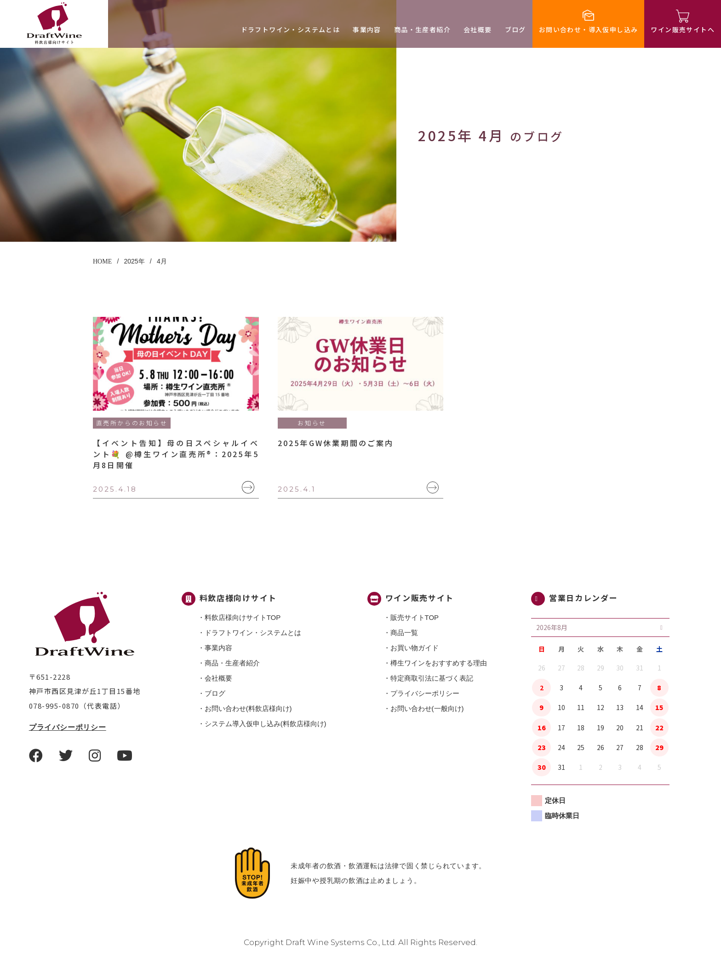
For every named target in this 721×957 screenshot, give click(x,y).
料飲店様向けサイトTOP (243, 617)
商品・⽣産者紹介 (422, 29)
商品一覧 (404, 632)
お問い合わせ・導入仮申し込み (588, 29)
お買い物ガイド (414, 648)
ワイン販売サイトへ (683, 29)
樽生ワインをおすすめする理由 (438, 663)
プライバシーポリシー (67, 727)
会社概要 (478, 29)
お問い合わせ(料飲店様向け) (248, 708)
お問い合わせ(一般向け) (427, 708)
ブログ (515, 29)
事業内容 (367, 29)
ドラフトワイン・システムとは (290, 29)
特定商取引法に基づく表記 (431, 678)
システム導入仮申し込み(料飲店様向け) (265, 724)
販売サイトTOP (414, 617)
